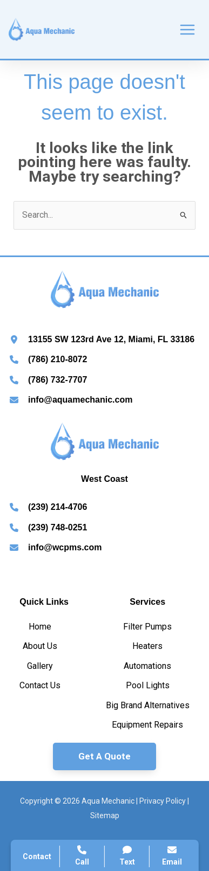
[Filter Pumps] (147, 627)
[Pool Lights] (148, 686)
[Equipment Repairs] (147, 725)
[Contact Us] (39, 686)
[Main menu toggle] (187, 30)
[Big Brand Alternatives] (148, 706)
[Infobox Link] (104, 341)
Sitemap (104, 815)
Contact (37, 856)
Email (172, 855)
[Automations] (147, 666)
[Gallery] (40, 666)
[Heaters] (147, 646)
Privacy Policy (162, 801)
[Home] (40, 627)
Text (127, 855)
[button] (104, 756)
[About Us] (40, 646)
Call (82, 855)
